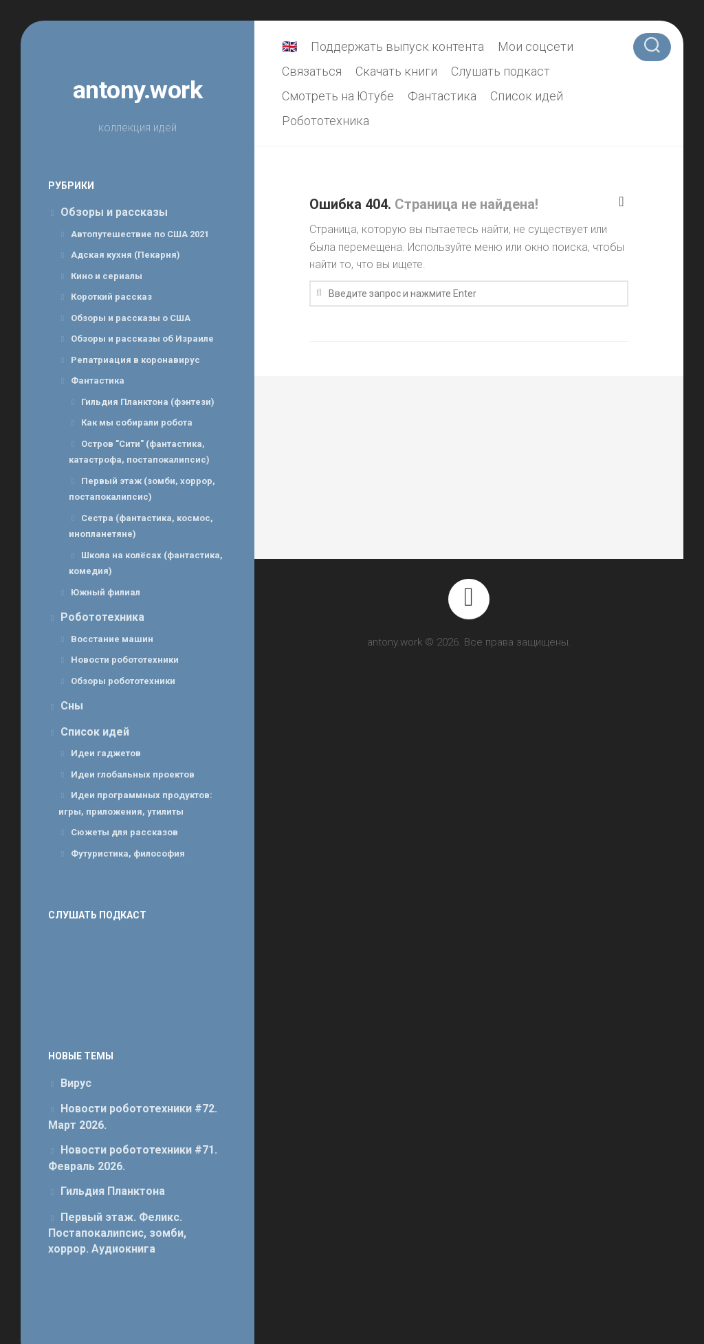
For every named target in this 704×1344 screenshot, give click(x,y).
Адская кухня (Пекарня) (125, 255)
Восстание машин (112, 639)
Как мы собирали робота (136, 422)
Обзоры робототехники (123, 681)
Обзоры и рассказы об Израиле (142, 338)
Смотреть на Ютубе (338, 96)
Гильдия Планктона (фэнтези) (147, 402)
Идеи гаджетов (106, 753)
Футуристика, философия (128, 853)
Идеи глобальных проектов (133, 774)
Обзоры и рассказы (114, 212)
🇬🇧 (289, 47)
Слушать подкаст (500, 71)
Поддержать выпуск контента (397, 47)
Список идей (94, 731)
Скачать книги (396, 71)
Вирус (75, 1083)
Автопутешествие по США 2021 (140, 234)
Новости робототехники (125, 659)
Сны (71, 705)
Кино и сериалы (106, 276)
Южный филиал (105, 592)
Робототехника (102, 617)
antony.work (138, 90)
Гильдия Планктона (112, 1191)
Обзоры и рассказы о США (130, 318)
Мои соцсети (535, 47)
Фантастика (97, 380)
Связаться (312, 71)
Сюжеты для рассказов (124, 832)
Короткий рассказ (111, 296)
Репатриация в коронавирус (135, 360)
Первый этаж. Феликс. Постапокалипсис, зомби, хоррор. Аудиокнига (117, 1233)
